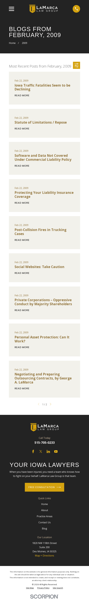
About (44, 510)
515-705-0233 (44, 442)
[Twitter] (40, 451)
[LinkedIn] (48, 451)
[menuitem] (30, 588)
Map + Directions (44, 555)
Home (44, 504)
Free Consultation (44, 487)
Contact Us (44, 522)
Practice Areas (44, 516)
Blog (44, 528)
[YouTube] (56, 451)
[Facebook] (33, 451)
